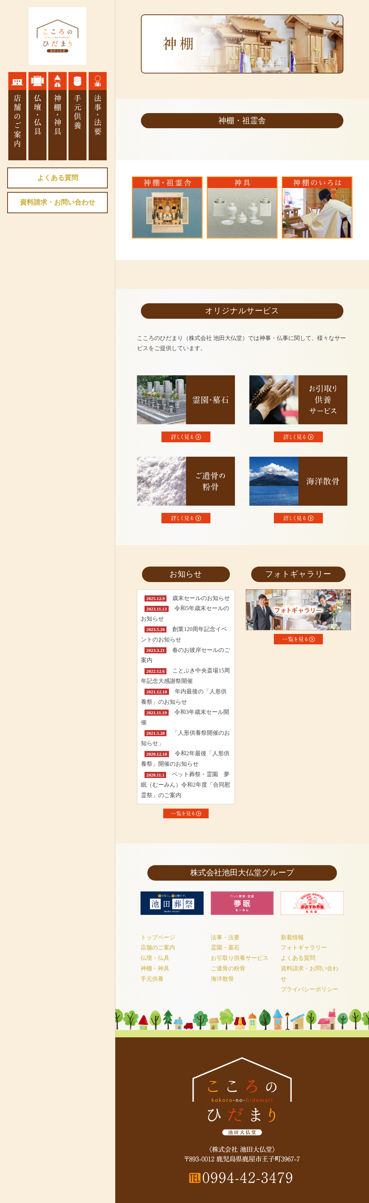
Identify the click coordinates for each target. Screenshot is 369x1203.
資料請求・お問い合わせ (57, 202)
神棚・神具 (155, 968)
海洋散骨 (222, 979)
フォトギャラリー (304, 947)
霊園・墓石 (225, 947)
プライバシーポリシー (309, 989)
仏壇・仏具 (155, 958)
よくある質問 (57, 178)
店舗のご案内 (158, 947)
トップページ (158, 937)
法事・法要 (225, 937)
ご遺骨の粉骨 (228, 968)
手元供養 (152, 979)
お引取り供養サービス (239, 958)
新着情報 (292, 937)
